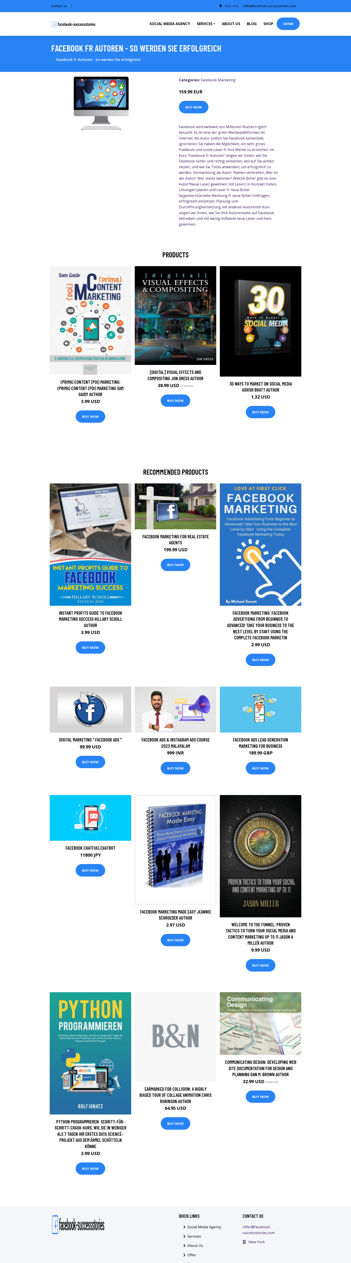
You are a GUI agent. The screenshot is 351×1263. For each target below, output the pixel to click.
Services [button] (204, 23)
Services (194, 1236)
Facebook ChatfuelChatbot (91, 848)
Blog (252, 23)
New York (232, 6)
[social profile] (71, 6)
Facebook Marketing (218, 80)
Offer (288, 24)
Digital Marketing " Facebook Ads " (90, 739)
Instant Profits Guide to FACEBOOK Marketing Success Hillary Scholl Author (90, 619)
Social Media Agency (170, 23)
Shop (268, 23)
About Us (231, 23)
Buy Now (193, 107)
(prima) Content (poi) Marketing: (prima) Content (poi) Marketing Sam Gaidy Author (91, 388)
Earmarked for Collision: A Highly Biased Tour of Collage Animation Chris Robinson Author (175, 1095)
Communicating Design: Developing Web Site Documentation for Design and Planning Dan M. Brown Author (260, 1068)
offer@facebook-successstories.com (269, 6)
